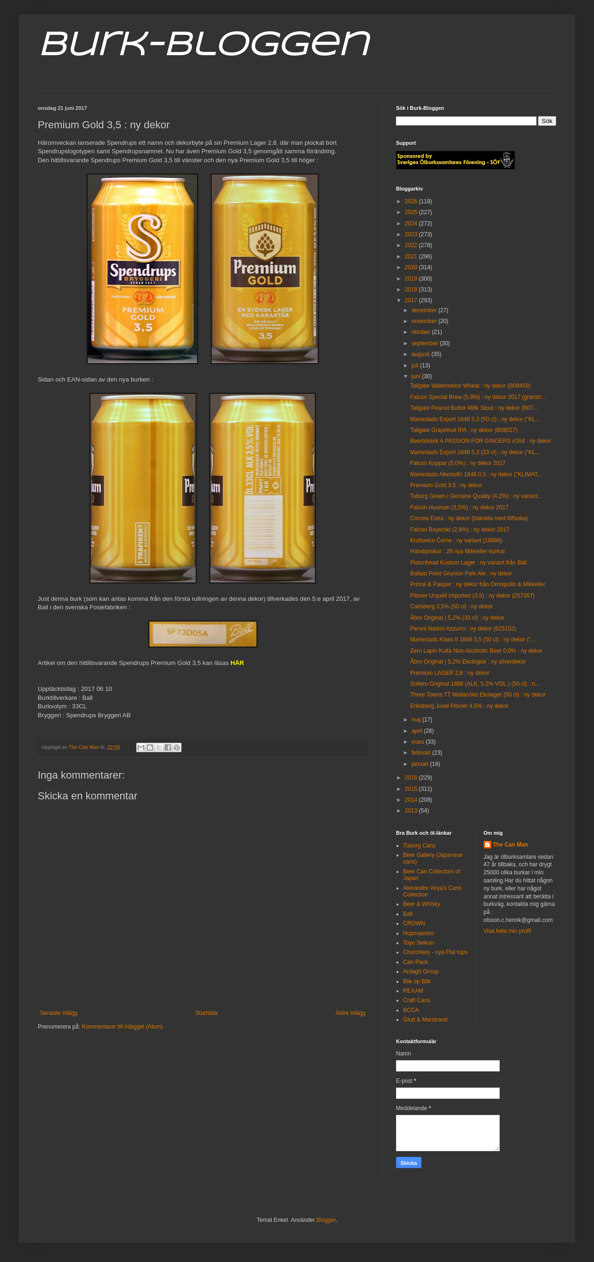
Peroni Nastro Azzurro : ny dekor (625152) (463, 628)
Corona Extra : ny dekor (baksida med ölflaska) (469, 518)
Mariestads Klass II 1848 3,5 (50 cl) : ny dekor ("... (473, 639)
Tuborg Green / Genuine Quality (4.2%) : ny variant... (476, 496)
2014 (412, 800)
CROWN (414, 923)
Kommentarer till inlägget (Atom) (122, 1026)
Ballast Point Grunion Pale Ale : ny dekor (461, 573)
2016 (412, 777)
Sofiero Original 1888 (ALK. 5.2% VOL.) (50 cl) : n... (475, 684)
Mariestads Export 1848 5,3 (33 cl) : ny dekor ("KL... (475, 452)
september (426, 343)
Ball (407, 914)
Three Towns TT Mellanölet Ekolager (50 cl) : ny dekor (477, 694)
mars (419, 742)
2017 (412, 300)
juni (417, 376)
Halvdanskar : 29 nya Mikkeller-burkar (457, 551)
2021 (412, 256)
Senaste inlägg (58, 1013)
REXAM (413, 991)
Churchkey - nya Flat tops (435, 952)
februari (422, 752)
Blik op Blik (417, 981)
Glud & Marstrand (425, 1019)
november (425, 321)
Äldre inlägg (350, 1013)
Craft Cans (416, 1000)
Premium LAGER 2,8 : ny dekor (449, 673)
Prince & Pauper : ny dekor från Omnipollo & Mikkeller (477, 584)
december (425, 310)
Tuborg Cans (419, 845)
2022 (412, 245)
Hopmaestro (418, 933)
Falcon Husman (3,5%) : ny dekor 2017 (459, 507)
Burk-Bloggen (203, 46)
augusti (421, 354)
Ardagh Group (420, 971)
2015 (412, 789)
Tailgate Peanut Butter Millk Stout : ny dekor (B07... (474, 408)
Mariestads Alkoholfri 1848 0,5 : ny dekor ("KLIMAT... (476, 474)
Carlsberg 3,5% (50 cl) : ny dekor (451, 606)
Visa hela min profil (507, 931)
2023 (412, 234)
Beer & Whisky (421, 904)
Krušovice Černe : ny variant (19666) (456, 540)
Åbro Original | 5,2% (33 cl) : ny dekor (457, 617)
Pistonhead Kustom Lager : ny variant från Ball (468, 562)
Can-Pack (415, 962)
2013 (412, 810)
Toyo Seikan (418, 942)
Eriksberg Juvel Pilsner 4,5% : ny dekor (459, 706)
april (418, 731)
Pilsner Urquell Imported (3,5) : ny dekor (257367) (472, 595)
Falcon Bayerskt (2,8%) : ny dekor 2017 (460, 529)
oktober (422, 332)
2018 (412, 289)
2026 (412, 201)
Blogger (326, 1220)
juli (416, 365)
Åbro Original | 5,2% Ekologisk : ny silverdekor (468, 661)
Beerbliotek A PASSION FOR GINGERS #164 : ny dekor (480, 441)
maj (417, 719)
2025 (412, 212)
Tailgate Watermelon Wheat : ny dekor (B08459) (470, 385)
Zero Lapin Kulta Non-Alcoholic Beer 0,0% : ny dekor (476, 651)
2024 (412, 223)
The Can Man (510, 844)
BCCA (411, 1010)
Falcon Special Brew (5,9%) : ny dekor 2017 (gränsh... (478, 397)
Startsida (206, 1013)
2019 (412, 278)
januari (421, 764)
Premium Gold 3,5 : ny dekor (446, 485)
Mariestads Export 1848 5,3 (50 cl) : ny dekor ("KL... (475, 419)
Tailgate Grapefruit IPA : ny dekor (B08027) (464, 430)
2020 (412, 267)
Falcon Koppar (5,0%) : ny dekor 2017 (458, 463)
